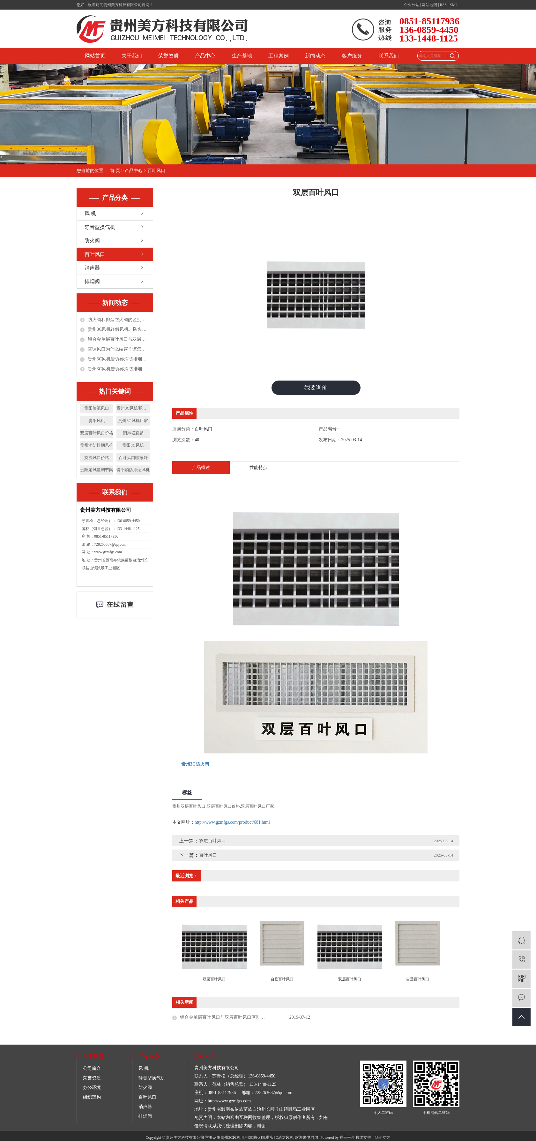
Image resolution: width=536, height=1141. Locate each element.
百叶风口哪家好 (133, 457)
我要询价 (315, 387)
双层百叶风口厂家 (257, 806)
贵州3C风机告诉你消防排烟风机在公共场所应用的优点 (119, 368)
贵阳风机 (96, 420)
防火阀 (92, 240)
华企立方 (382, 1138)
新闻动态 (315, 55)
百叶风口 (156, 170)
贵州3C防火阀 (253, 1138)
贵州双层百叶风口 (188, 806)
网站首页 (95, 55)
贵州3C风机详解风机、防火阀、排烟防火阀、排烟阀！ (119, 329)
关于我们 (132, 55)
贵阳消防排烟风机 (133, 469)
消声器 (92, 267)
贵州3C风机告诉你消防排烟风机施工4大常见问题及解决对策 (119, 359)
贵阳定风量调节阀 (96, 469)
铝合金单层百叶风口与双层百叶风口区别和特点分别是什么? (119, 339)
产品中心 (205, 55)
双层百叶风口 (212, 840)
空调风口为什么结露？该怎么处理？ (119, 349)
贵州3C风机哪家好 (133, 408)
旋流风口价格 (96, 457)
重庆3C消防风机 (279, 1138)
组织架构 (92, 1097)
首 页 (115, 170)
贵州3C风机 (230, 1138)
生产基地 (242, 55)
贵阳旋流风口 (96, 408)
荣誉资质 (168, 55)
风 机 (90, 213)
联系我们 (388, 55)
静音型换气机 (100, 227)
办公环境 (92, 1087)
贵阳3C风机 (133, 445)
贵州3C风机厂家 (133, 420)
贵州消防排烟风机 (96, 445)
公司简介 (92, 1068)
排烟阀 (92, 281)
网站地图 (429, 5)
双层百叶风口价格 (96, 433)
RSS (443, 5)
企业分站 (411, 5)
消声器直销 (133, 433)
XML (453, 5)
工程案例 (278, 55)
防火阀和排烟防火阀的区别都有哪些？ (119, 319)
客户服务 (352, 55)
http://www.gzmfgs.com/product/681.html (232, 822)
